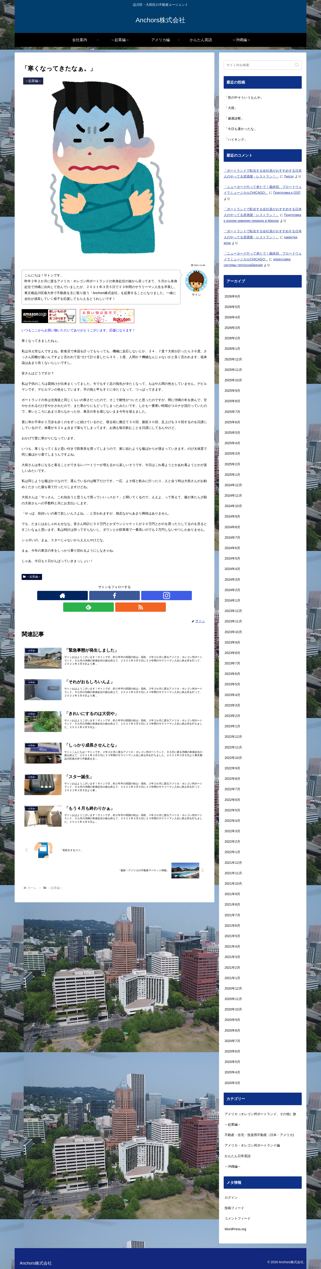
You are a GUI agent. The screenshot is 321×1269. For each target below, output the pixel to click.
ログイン (231, 1197)
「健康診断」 (234, 118)
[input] (263, 65)
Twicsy (289, 176)
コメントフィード (238, 1218)
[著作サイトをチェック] (93, 595)
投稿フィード (234, 1208)
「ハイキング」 (236, 139)
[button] (297, 65)
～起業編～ (32, 576)
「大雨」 (231, 108)
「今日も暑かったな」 (241, 129)
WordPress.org (235, 1229)
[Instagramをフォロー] (114, 595)
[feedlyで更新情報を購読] (125, 595)
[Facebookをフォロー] (103, 595)
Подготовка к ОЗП (286, 192)
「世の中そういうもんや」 (244, 97)
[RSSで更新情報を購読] (136, 595)
